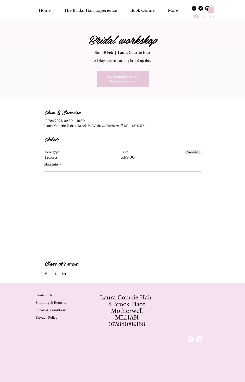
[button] (211, 9)
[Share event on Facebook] (46, 273)
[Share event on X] (55, 273)
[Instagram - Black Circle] (207, 8)
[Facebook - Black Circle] (194, 8)
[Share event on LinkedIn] (64, 273)
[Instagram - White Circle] (199, 339)
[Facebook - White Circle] (191, 339)
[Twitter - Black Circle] (200, 8)
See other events (122, 81)
